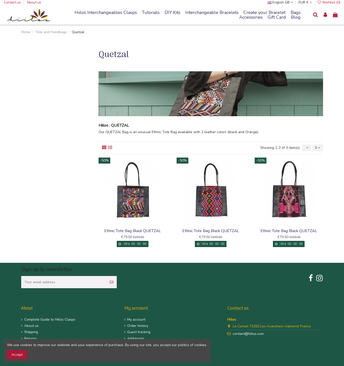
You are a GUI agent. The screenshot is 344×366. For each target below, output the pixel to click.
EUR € (305, 2)
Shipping (31, 332)
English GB (280, 2)
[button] (212, 12)
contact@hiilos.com (248, 333)
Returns (30, 338)
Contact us (13, 2)
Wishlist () (329, 2)
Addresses (135, 338)
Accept (17, 354)
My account (136, 319)
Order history (137, 325)
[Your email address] (63, 282)
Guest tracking (138, 332)
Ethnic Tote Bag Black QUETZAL (132, 231)
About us (34, 2)
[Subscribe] (111, 282)
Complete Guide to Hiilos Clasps (49, 319)
